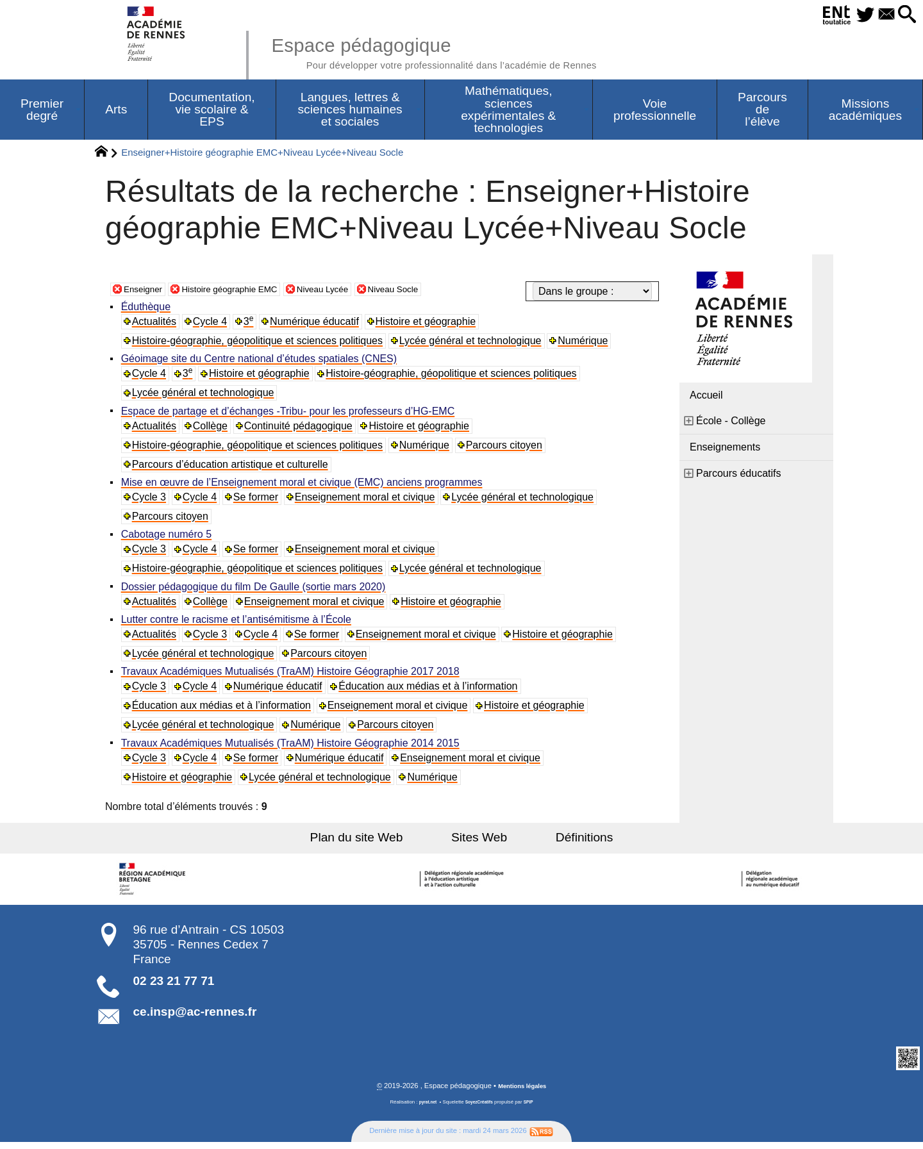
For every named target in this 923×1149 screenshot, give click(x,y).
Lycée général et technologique (473, 343)
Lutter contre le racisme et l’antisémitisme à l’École (238, 625)
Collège (212, 429)
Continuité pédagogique (301, 429)
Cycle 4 (212, 324)
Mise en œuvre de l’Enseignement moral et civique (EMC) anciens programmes (304, 486)
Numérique (586, 343)
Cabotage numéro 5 (168, 539)
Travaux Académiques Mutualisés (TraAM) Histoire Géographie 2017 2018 (292, 677)
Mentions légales (522, 1093)
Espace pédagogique (466, 51)
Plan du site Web (377, 844)
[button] (904, 15)
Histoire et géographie (429, 324)
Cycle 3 (151, 501)
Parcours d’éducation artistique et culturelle (232, 468)
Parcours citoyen (507, 448)
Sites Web (479, 844)
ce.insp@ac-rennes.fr (195, 1018)
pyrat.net (424, 1109)
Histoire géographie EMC (247, 291)
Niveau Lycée (354, 291)
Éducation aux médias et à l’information (431, 692)
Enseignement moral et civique (368, 501)
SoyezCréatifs (480, 1109)
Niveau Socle (435, 291)
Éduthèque (147, 309)
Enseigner (147, 291)
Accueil (706, 398)
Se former (259, 501)
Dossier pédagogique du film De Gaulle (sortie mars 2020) (255, 591)
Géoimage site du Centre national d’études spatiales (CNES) (261, 362)
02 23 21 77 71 (174, 987)
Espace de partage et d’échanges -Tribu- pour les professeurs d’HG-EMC (290, 414)
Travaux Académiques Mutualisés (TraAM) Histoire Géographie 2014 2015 (292, 749)
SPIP (532, 1109)
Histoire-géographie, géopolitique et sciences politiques (259, 343)
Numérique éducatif (318, 324)
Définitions (564, 844)
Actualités (156, 324)
